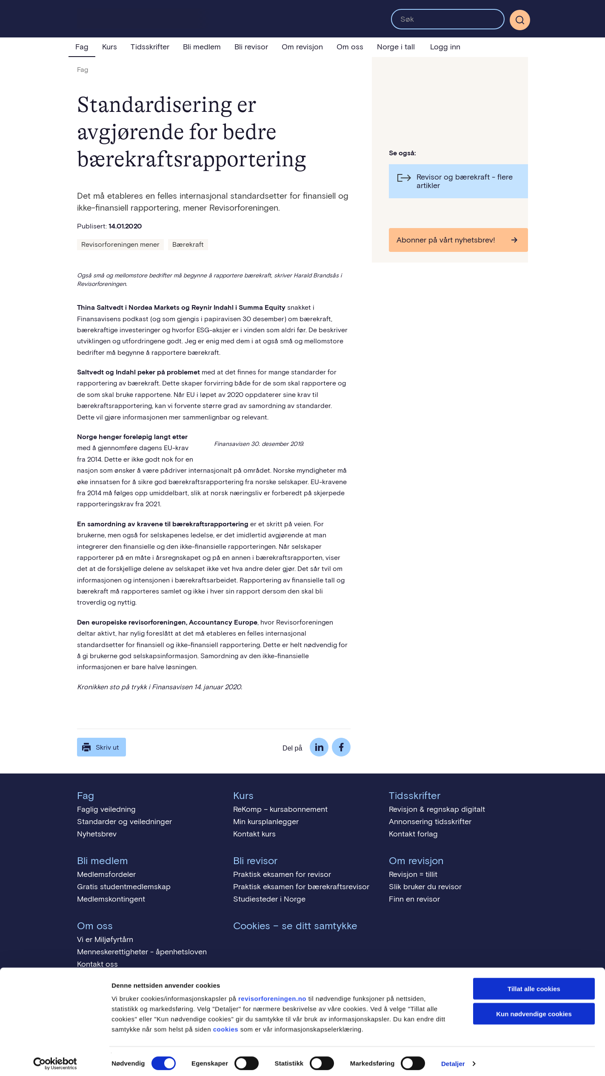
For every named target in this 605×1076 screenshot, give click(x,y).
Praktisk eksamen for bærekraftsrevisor (301, 886)
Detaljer (453, 1059)
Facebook (341, 747)
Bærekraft (188, 244)
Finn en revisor (414, 899)
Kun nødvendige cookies (534, 1009)
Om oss (350, 46)
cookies (225, 1024)
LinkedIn (319, 747)
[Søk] (520, 20)
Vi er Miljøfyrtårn (105, 939)
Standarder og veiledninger (124, 821)
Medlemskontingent (111, 899)
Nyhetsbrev (97, 834)
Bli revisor (251, 46)
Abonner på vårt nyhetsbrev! (446, 240)
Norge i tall (396, 46)
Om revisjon (302, 46)
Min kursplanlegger (266, 821)
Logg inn (445, 46)
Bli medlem (202, 46)
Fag (81, 46)
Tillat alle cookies (534, 984)
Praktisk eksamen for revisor (282, 874)
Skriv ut (99, 747)
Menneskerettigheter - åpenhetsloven (142, 951)
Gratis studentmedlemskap (124, 886)
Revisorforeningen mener (120, 244)
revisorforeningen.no (272, 994)
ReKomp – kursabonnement (280, 809)
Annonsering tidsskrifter (430, 821)
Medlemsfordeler (106, 874)
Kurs (109, 46)
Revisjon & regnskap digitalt (437, 809)
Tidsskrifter (150, 46)
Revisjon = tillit (413, 874)
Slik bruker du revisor (425, 886)
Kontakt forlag (413, 834)
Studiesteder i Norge (269, 899)
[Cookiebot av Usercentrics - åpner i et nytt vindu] (55, 1059)
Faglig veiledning (106, 809)
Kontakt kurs (254, 834)
